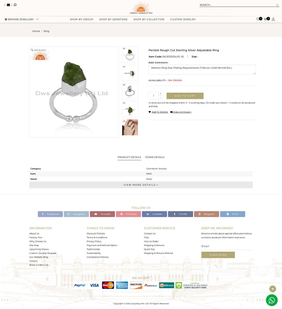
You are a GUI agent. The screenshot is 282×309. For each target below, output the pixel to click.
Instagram (76, 214)
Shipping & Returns (154, 245)
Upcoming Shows (39, 249)
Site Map (34, 245)
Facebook (50, 214)
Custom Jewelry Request (42, 253)
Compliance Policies (97, 257)
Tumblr (180, 214)
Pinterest (128, 214)
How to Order (151, 241)
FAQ (146, 237)
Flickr (233, 214)
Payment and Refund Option (102, 245)
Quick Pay (149, 249)
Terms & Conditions (97, 237)
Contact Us (149, 233)
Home (36, 31)
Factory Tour (35, 237)
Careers (33, 261)
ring (46, 31)
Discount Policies (96, 233)
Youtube (102, 214)
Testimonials (93, 249)
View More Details (141, 184)
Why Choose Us (37, 241)
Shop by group (81, 19)
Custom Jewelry (183, 19)
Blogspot (207, 214)
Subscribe (218, 254)
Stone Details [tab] (154, 157)
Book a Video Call (38, 265)
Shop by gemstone (113, 19)
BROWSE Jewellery (19, 19)
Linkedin (154, 214)
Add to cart (185, 95)
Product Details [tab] (129, 157)
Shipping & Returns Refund (158, 253)
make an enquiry (180, 112)
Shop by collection (149, 19)
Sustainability (94, 253)
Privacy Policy (94, 241)
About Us (34, 233)
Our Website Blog (38, 257)
